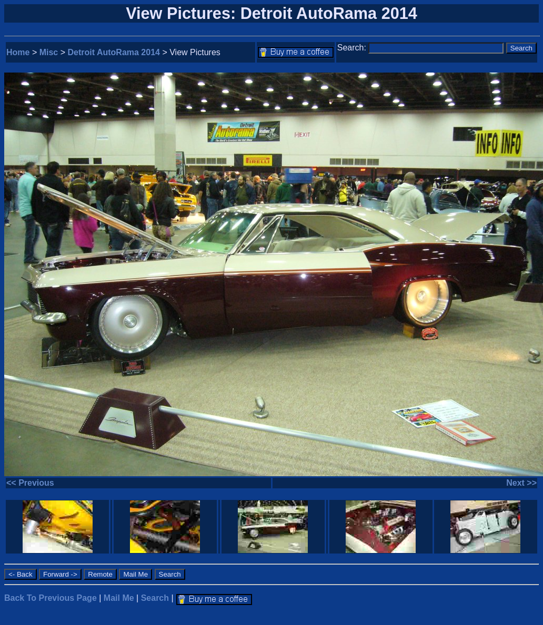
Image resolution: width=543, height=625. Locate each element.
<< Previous (30, 482)
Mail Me (119, 597)
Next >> (521, 482)
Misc (48, 52)
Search (155, 597)
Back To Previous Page (50, 597)
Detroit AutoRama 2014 (114, 52)
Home (17, 52)
